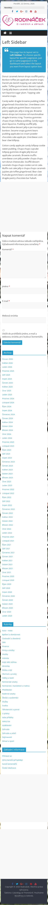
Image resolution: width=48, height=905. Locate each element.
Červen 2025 (7, 383)
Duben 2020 (7, 604)
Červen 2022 (7, 513)
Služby (5, 701)
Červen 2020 (7, 600)
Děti (4, 642)
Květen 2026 (7, 363)
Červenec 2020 (8, 596)
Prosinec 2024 (8, 398)
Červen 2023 (7, 465)
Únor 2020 (6, 612)
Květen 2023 (7, 469)
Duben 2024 (7, 426)
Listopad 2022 (8, 493)
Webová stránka (10, 315)
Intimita (5, 658)
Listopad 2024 (8, 402)
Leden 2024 (7, 438)
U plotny (5, 713)
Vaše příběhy (7, 717)
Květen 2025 (7, 386)
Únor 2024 (6, 434)
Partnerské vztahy (9, 682)
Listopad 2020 (8, 580)
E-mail (6, 301)
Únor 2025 (6, 390)
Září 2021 (6, 548)
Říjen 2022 (6, 497)
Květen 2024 (7, 422)
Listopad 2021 (8, 541)
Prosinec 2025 (8, 371)
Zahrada (5, 729)
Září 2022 (6, 501)
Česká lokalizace (9, 768)
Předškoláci (7, 690)
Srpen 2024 (7, 410)
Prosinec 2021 (8, 537)
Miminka (6, 666)
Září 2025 (6, 375)
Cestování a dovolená (11, 638)
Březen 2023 (7, 477)
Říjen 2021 (6, 544)
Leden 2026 (7, 367)
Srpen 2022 (7, 505)
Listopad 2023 (8, 446)
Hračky (5, 654)
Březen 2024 (7, 430)
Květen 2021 (7, 560)
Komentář (8, 249)
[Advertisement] (24, 207)
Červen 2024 (7, 418)
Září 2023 (6, 454)
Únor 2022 (6, 529)
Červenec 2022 (8, 509)
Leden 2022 (7, 533)
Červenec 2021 (8, 552)
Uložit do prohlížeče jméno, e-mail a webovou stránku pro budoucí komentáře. (22, 335)
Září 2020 (6, 588)
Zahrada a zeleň (9, 733)
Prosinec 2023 (8, 442)
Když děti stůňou (9, 662)
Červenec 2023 (8, 462)
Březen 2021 (7, 568)
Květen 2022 (7, 517)
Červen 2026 (7, 359)
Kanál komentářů (9, 764)
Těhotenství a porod (10, 709)
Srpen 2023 (7, 458)
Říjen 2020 (6, 584)
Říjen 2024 (6, 406)
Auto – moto (7, 630)
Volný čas (6, 721)
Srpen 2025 (7, 379)
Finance (5, 646)
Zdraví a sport (8, 741)
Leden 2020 (7, 616)
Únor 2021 (6, 572)
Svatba (5, 705)
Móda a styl (7, 670)
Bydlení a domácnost (11, 634)
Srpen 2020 (7, 592)
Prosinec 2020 (8, 576)
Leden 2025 (7, 394)
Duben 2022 (7, 521)
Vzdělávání (6, 725)
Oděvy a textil (8, 678)
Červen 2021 (7, 556)
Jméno (6, 286)
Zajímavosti (7, 737)
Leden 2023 (7, 485)
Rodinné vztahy (8, 694)
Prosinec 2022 (8, 489)
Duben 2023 (7, 473)
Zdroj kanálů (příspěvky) (12, 760)
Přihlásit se (7, 756)
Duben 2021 (7, 564)
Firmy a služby (8, 650)
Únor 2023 (6, 481)
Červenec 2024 (8, 414)
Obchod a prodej (9, 674)
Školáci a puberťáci (10, 697)
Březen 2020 (7, 608)
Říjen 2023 (6, 450)
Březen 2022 (7, 525)
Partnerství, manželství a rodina (15, 686)
